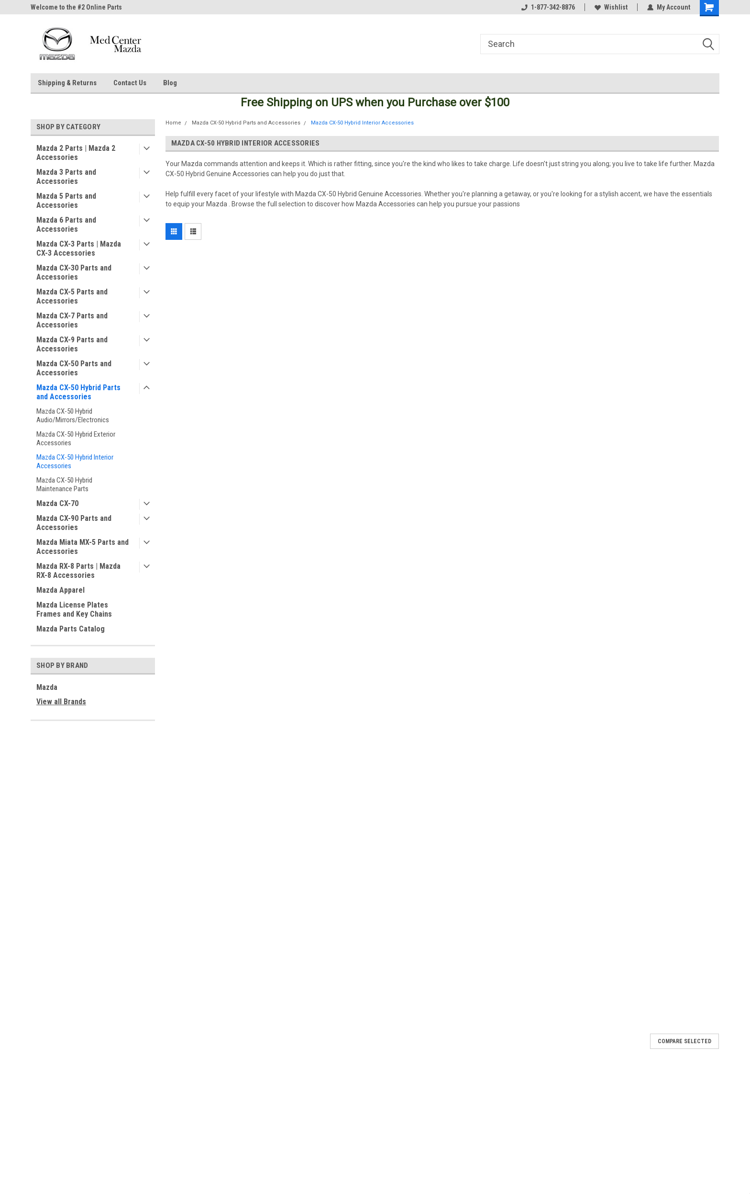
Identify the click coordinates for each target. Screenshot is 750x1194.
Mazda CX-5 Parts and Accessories (72, 296)
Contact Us (129, 83)
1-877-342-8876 (548, 7)
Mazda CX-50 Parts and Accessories (73, 368)
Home (173, 123)
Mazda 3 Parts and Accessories (66, 177)
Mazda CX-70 (57, 503)
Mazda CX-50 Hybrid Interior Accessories (74, 461)
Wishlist (611, 7)
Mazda (46, 687)
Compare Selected (684, 1041)
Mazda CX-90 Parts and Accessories (73, 523)
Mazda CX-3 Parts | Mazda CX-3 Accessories (78, 248)
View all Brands (61, 701)
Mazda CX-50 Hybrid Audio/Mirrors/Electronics (72, 415)
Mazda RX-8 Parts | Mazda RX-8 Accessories (78, 571)
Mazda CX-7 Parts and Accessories (72, 320)
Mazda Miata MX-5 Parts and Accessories (82, 547)
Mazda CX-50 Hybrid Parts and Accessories (78, 392)
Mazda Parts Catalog (70, 628)
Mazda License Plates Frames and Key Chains (74, 609)
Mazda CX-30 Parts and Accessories (73, 272)
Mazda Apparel (60, 590)
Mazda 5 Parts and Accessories (66, 200)
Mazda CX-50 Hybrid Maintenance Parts (64, 484)
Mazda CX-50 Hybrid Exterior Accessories (75, 438)
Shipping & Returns (67, 83)
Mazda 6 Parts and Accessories (66, 224)
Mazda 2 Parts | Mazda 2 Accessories (75, 153)
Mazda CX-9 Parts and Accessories (72, 344)
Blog (170, 83)
